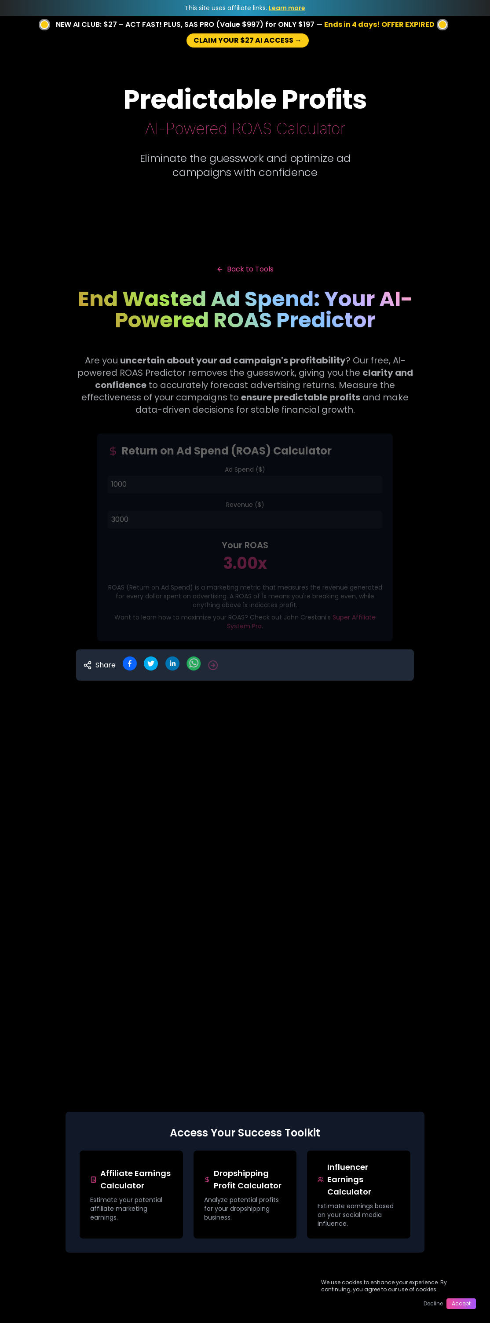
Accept (461, 1303)
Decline (433, 1303)
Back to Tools (245, 269)
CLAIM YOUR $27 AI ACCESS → (248, 40)
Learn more (287, 8)
